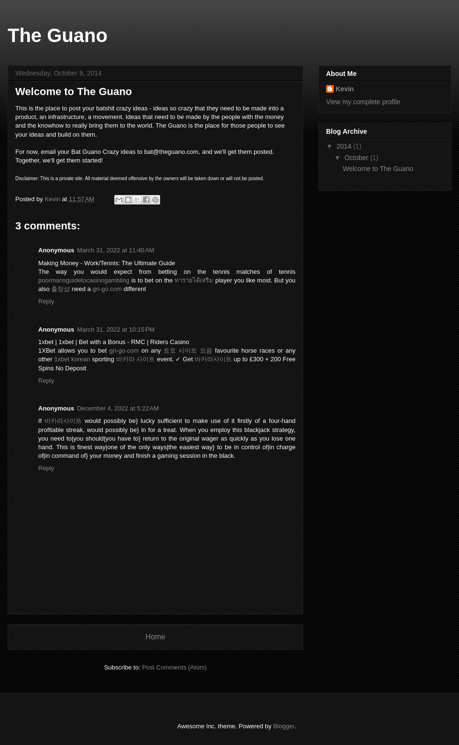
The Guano (58, 35)
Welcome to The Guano (378, 169)
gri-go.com (106, 288)
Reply (46, 301)
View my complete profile (363, 102)
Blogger (283, 726)
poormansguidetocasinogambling (84, 280)
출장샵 (60, 288)
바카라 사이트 (135, 359)
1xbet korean (72, 359)
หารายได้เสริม (194, 280)
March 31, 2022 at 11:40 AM (115, 250)
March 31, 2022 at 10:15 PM (115, 329)
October (357, 158)
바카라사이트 (213, 359)
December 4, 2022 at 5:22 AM (118, 408)
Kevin (345, 89)
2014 (345, 146)
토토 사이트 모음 (188, 350)
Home (155, 637)
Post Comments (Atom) (174, 667)
